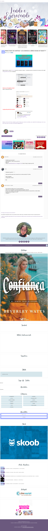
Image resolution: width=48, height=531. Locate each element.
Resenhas (34, 396)
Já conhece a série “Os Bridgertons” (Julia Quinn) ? (15, 468)
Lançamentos (12, 396)
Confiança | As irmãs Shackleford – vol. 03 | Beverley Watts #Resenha (24, 286)
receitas (12, 401)
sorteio (12, 52)
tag (12, 405)
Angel (5, 169)
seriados (12, 403)
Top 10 (12, 398)
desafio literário (12, 400)
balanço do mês (34, 398)
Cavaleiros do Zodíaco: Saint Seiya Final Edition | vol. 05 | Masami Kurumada (6, 46)
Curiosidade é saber (8, 185)
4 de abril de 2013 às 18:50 (37, 185)
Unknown (6, 156)
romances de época (34, 401)
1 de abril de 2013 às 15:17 (37, 169)
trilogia (12, 407)
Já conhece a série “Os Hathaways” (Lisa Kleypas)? (14, 483)
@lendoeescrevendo (5, 374)
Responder (40, 166)
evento (34, 400)
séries (34, 403)
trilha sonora (34, 405)
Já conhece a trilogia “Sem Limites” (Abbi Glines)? (14, 472)
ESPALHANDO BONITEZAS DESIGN (28, 527)
